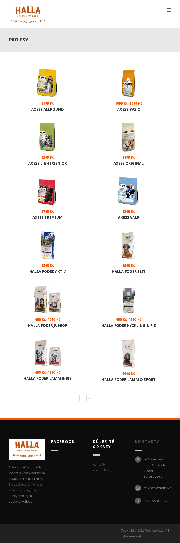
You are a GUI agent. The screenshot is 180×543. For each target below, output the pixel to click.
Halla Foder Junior (47, 325)
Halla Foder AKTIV (47, 271)
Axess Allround (47, 109)
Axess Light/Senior (47, 163)
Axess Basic (128, 109)
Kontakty (99, 464)
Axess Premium (47, 217)
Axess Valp (128, 217)
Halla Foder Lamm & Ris (48, 378)
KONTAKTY (147, 441)
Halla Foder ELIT (128, 271)
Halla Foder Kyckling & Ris (128, 325)
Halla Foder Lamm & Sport (128, 379)
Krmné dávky (102, 470)
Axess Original (128, 163)
